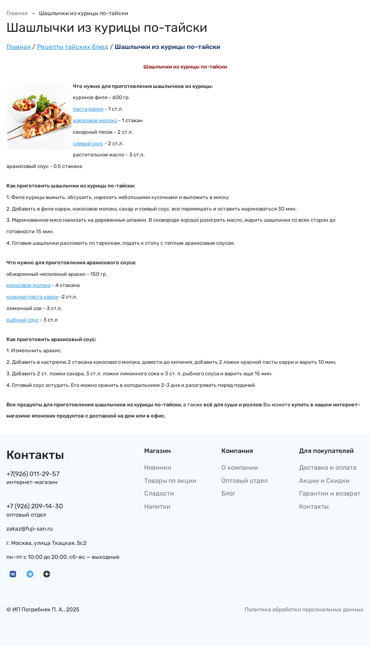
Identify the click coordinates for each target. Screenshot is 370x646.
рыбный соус (22, 320)
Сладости (159, 493)
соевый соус (88, 143)
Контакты (314, 506)
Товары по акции (170, 480)
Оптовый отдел (244, 480)
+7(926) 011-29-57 (32, 474)
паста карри (88, 109)
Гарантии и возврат (329, 493)
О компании (239, 467)
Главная (17, 13)
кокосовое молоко (95, 120)
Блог (228, 493)
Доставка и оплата (327, 467)
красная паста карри (32, 297)
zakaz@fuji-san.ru (29, 528)
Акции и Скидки (324, 480)
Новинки (157, 467)
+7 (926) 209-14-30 (34, 506)
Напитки (157, 506)
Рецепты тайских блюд (72, 47)
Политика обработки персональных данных (304, 609)
